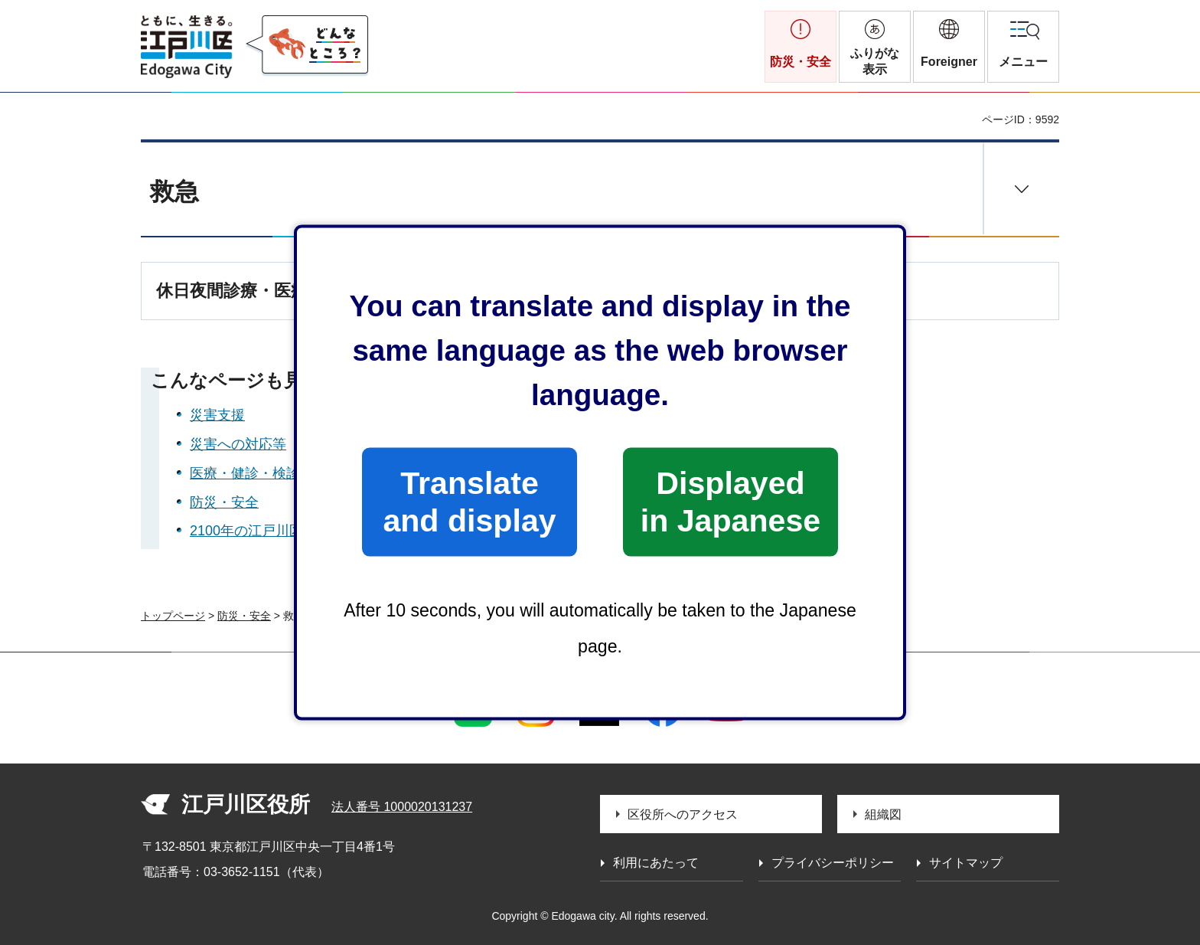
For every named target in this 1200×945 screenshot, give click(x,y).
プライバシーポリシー (832, 862)
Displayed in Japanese (730, 501)
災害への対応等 (238, 444)
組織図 (883, 814)
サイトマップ (966, 862)
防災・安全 (224, 502)
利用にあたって (656, 862)
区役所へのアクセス (683, 814)
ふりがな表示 (874, 61)
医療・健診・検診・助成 (265, 473)
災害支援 (217, 415)
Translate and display (469, 501)
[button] (949, 47)
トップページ (173, 616)
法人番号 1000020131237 (401, 806)
